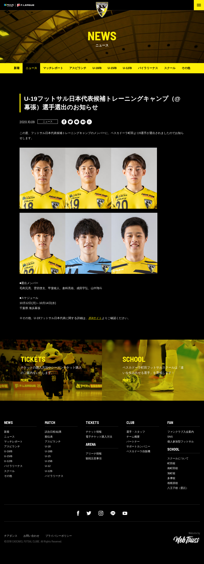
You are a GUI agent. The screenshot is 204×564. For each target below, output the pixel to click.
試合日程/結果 (53, 431)
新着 (17, 68)
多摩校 (171, 478)
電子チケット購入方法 (99, 436)
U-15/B (112, 68)
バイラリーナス (148, 68)
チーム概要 (133, 436)
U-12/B (127, 68)
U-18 (47, 446)
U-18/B (96, 68)
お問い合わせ (31, 535)
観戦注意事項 (94, 458)
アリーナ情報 (94, 453)
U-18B (48, 451)
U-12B (48, 471)
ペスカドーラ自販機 (138, 451)
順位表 (49, 436)
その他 (186, 68)
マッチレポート (53, 68)
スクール (169, 68)
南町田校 (172, 468)
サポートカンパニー (138, 446)
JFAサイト (95, 318)
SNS (170, 436)
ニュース (31, 68)
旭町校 (171, 473)
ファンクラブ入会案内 (180, 431)
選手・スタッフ (135, 431)
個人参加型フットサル (180, 441)
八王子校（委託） (178, 487)
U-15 (47, 456)
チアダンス (10, 535)
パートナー (133, 441)
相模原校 (172, 483)
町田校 (171, 463)
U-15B (48, 461)
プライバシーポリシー (58, 535)
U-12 (47, 465)
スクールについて (178, 458)
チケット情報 (94, 431)
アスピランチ (77, 68)
